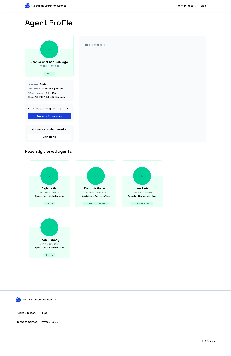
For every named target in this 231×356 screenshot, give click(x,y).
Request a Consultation (49, 116)
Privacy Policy (49, 322)
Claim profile (49, 136)
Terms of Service (27, 322)
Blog (203, 5)
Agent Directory (186, 5)
